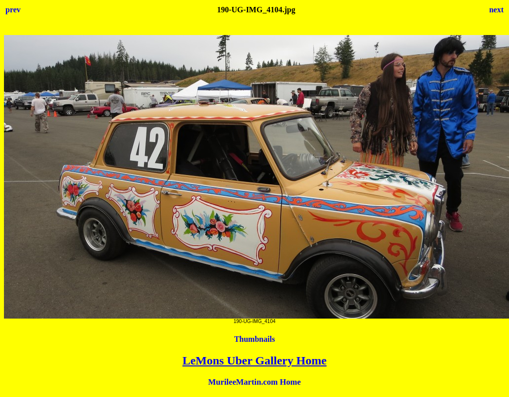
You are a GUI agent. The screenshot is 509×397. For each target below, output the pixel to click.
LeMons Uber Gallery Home (254, 360)
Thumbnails (254, 339)
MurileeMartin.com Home (254, 382)
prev (13, 9)
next (496, 9)
